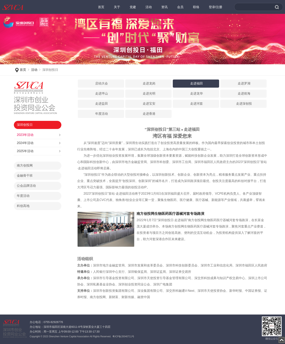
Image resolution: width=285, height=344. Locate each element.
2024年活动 (25, 143)
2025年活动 (25, 151)
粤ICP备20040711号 (123, 336)
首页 (23, 69)
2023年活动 (25, 134)
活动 (34, 69)
